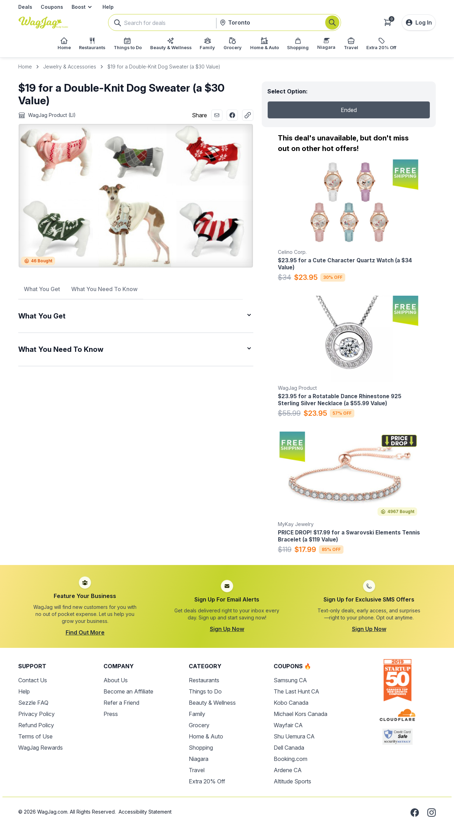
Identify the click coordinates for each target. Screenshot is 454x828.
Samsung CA (290, 680)
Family (197, 713)
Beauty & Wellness (212, 702)
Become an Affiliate (128, 691)
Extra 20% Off (207, 781)
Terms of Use (35, 736)
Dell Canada (289, 747)
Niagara (198, 758)
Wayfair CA (288, 725)
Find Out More (85, 632)
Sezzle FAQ (33, 702)
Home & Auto (206, 736)
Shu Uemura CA (294, 736)
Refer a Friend (121, 702)
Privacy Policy (36, 713)
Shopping (201, 747)
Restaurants (204, 680)
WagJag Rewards (40, 747)
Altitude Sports (292, 781)
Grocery (199, 725)
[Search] (332, 22)
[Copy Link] (247, 115)
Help (108, 7)
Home (25, 67)
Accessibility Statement (145, 812)
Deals (25, 7)
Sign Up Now (227, 628)
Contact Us (32, 680)
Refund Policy (36, 725)
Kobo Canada (291, 702)
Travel (197, 770)
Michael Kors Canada (300, 713)
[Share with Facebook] (232, 115)
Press (111, 713)
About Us (116, 680)
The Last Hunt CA (296, 691)
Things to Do (205, 691)
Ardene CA (288, 770)
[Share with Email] (216, 115)
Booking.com (290, 758)
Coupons (52, 7)
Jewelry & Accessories (69, 67)
